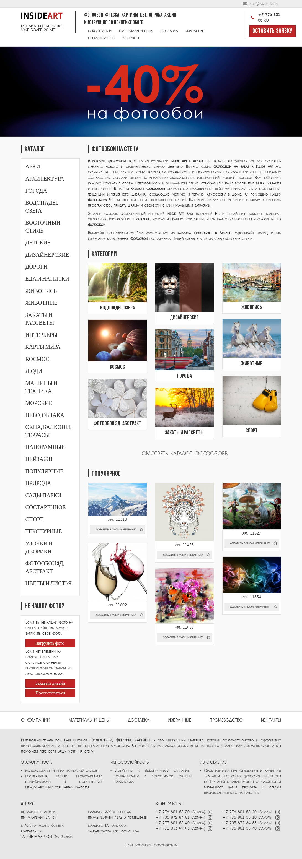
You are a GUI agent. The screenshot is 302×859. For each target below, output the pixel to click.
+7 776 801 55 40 (240, 828)
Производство (101, 38)
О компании (100, 31)
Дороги (36, 267)
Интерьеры (41, 335)
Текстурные (43, 531)
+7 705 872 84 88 (239, 823)
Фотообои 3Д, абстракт (117, 423)
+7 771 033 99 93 (172, 828)
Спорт (34, 519)
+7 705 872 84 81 (172, 817)
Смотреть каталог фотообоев (185, 454)
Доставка (169, 31)
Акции (170, 15)
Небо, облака (44, 415)
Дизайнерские (47, 255)
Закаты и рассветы (184, 433)
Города (36, 191)
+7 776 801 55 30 (264, 17)
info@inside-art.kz (263, 4)
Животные (41, 303)
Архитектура (44, 179)
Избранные (195, 31)
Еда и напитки (47, 279)
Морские (38, 403)
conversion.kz (165, 845)
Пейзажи (39, 459)
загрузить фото (50, 643)
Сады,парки (43, 495)
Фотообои (93, 15)
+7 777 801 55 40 (172, 823)
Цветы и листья (48, 583)
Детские (38, 243)
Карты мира (43, 347)
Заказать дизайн (50, 683)
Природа (38, 483)
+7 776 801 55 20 (239, 812)
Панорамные (45, 447)
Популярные (44, 471)
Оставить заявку (272, 31)
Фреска (112, 15)
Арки (32, 166)
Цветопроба (151, 15)
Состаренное (45, 507)
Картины (129, 15)
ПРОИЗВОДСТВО (226, 720)
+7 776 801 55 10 (239, 817)
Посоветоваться (50, 693)
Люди (33, 371)
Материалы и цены (136, 31)
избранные (179, 720)
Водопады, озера (117, 308)
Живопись (41, 291)
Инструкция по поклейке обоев (113, 22)
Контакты (131, 38)
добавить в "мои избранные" (119, 529)
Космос (37, 359)
